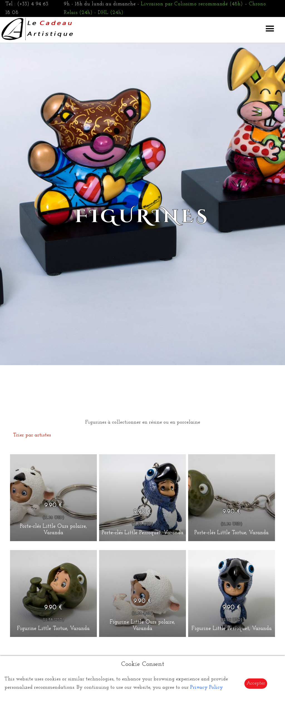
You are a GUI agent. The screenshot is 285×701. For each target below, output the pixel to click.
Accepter (256, 683)
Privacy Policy (206, 687)
